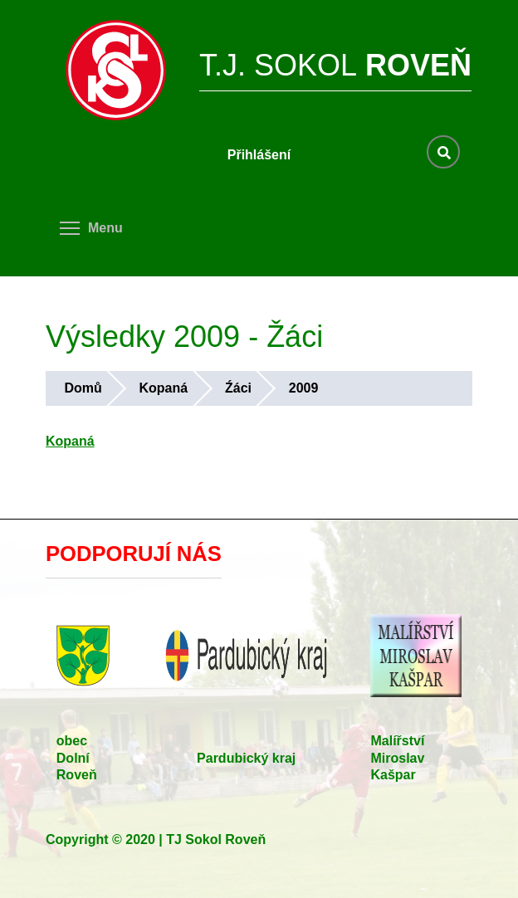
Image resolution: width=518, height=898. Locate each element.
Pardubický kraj (246, 758)
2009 (304, 388)
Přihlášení (259, 155)
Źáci (238, 388)
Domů (82, 388)
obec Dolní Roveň (76, 758)
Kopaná (163, 388)
